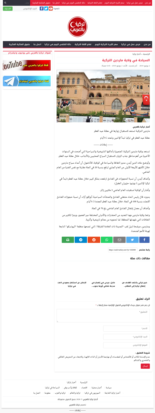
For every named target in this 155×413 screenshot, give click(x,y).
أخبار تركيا (137, 54)
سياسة (108, 388)
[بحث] (5, 3)
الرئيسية (83, 382)
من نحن (148, 3)
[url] (126, 345)
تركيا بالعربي (74, 405)
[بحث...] (16, 3)
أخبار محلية (97, 388)
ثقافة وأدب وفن (70, 388)
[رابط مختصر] (122, 249)
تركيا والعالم (75, 393)
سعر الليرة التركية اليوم (114, 3)
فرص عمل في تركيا (135, 3)
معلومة (47, 393)
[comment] (103, 315)
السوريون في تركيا (92, 393)
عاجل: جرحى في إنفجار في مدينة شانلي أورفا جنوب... (103, 284)
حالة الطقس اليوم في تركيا (73, 3)
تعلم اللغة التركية (94, 3)
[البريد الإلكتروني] (25, 9)
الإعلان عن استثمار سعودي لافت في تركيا (72, 284)
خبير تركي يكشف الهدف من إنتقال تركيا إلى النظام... (134, 284)
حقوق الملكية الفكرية (41, 3)
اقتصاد (84, 388)
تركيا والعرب (60, 393)
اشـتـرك (8, 9)
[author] (126, 329)
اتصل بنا (56, 3)
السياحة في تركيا (52, 388)
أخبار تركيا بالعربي (90, 399)
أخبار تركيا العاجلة (112, 393)
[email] (126, 337)
